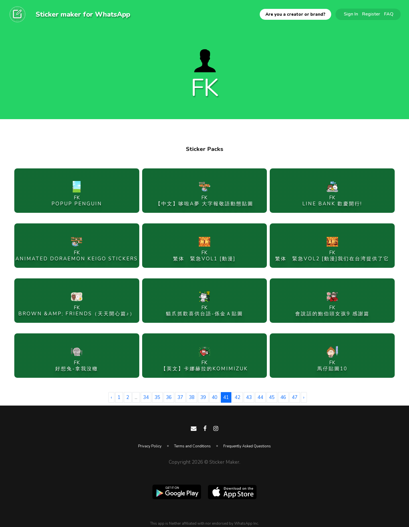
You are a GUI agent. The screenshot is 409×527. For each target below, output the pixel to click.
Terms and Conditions (192, 446)
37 (180, 397)
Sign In (351, 14)
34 (146, 397)
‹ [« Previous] (111, 397)
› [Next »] (303, 397)
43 (249, 397)
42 (237, 397)
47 (294, 397)
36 (169, 397)
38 (191, 397)
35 (157, 397)
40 (214, 397)
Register (371, 14)
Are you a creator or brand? (295, 14)
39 (203, 397)
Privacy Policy (150, 446)
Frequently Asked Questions (247, 446)
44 (260, 397)
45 (272, 397)
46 (283, 397)
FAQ (389, 14)
